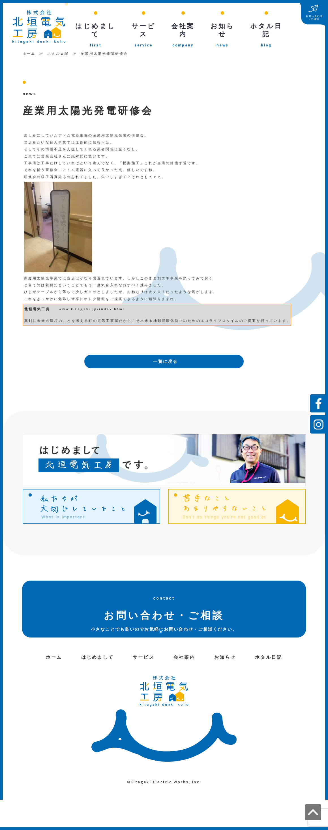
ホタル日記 (58, 50)
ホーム (29, 50)
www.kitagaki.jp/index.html (92, 306)
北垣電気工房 (37, 306)
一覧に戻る (165, 359)
